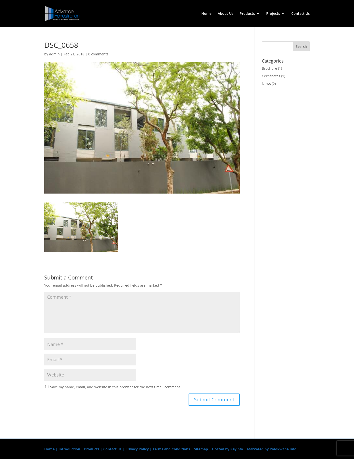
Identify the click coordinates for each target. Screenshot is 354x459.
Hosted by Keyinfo (227, 449)
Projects (273, 14)
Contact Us (300, 14)
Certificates (271, 76)
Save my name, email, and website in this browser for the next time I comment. (115, 387)
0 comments (98, 54)
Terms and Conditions (171, 449)
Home (206, 14)
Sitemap (201, 449)
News (266, 83)
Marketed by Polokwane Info (271, 449)
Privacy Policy (137, 449)
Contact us (112, 449)
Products (247, 14)
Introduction (69, 449)
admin (54, 54)
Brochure (269, 68)
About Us (225, 14)
